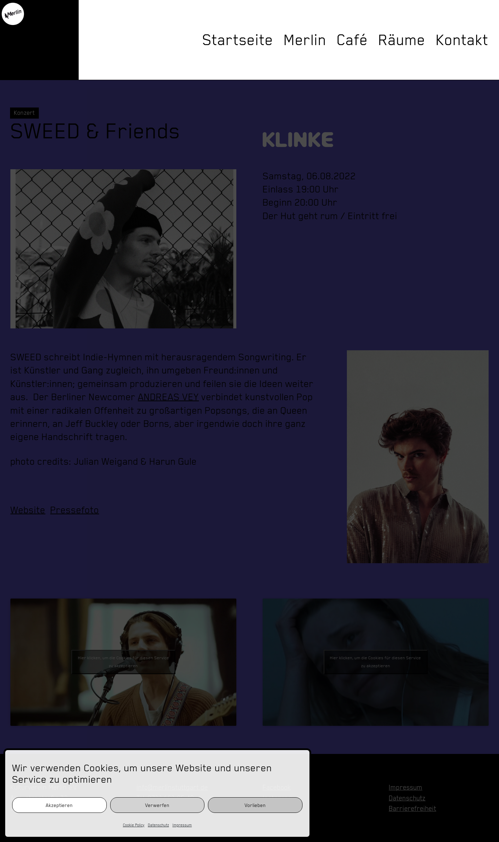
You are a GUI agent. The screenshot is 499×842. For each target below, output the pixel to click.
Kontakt (462, 39)
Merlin (305, 39)
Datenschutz (158, 825)
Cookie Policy (134, 825)
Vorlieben (255, 805)
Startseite (237, 39)
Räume (402, 39)
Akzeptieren (59, 805)
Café (352, 39)
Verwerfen (157, 805)
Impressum (182, 825)
